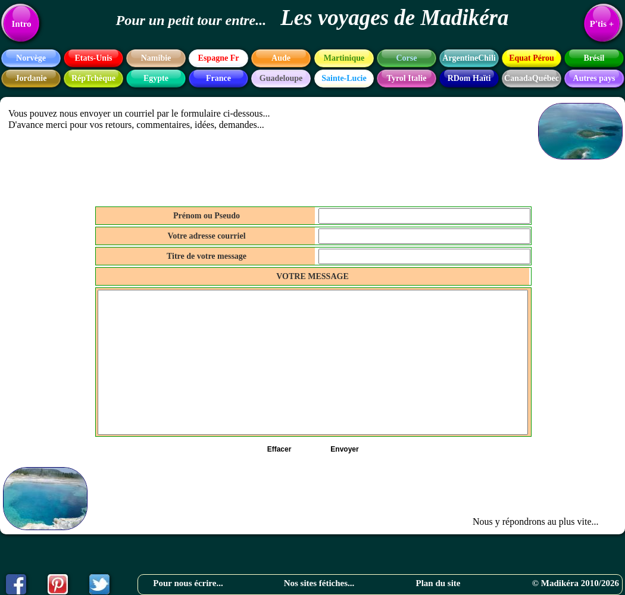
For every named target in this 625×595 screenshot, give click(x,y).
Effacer (279, 449)
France (218, 78)
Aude (280, 58)
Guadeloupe (281, 78)
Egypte (155, 78)
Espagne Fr (218, 58)
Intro (21, 24)
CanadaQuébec (531, 78)
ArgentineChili (468, 58)
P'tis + (602, 24)
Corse (406, 58)
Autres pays (594, 78)
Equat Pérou (531, 58)
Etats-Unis (93, 58)
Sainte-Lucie (343, 78)
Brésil (594, 58)
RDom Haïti (469, 78)
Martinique (344, 58)
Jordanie (31, 78)
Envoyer (344, 449)
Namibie (156, 58)
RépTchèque (93, 78)
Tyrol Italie (407, 78)
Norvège (31, 58)
